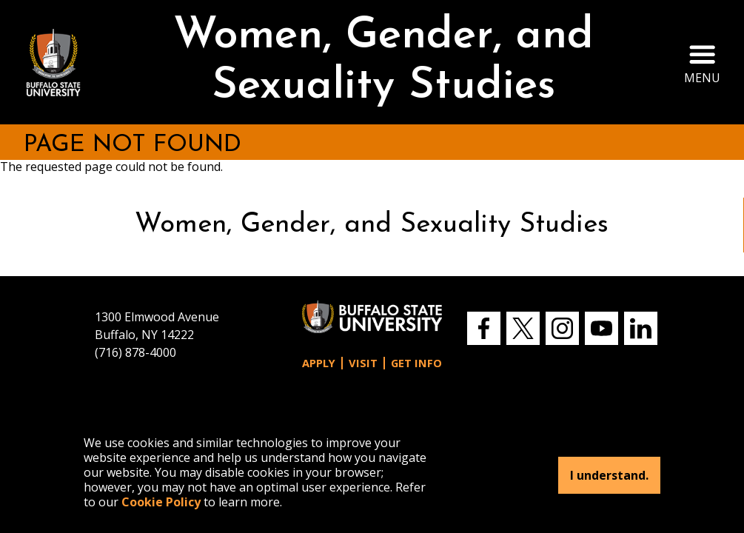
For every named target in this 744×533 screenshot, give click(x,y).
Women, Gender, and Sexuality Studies (383, 62)
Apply (318, 363)
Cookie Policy (161, 502)
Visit (363, 363)
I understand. (609, 475)
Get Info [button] (416, 363)
